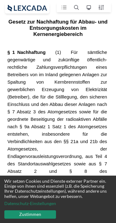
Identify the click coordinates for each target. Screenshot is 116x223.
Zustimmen (30, 214)
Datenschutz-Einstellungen (30, 203)
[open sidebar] (27, 8)
